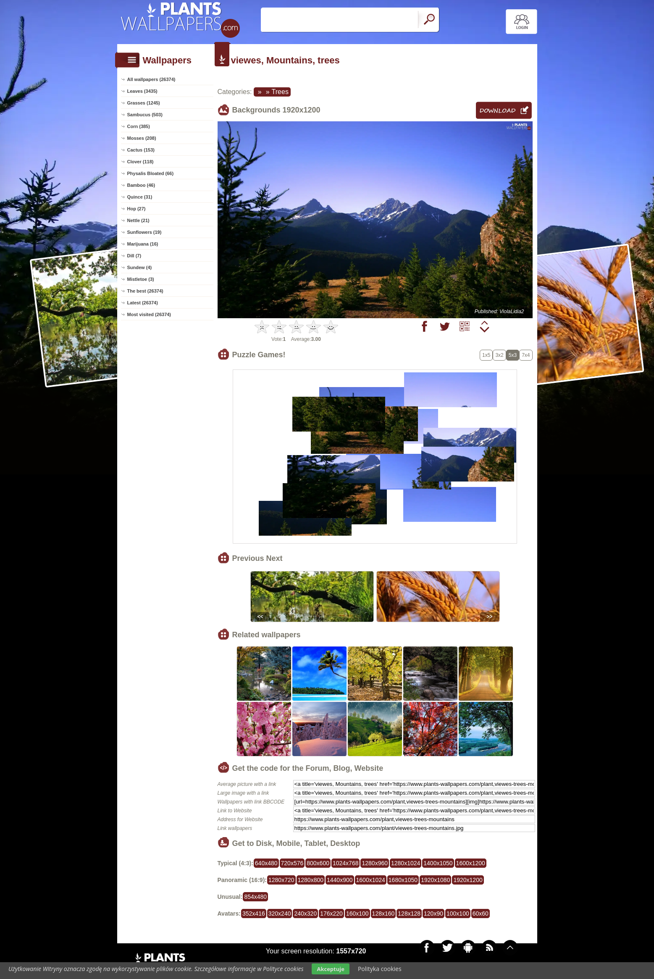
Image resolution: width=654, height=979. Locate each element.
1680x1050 (403, 880)
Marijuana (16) (142, 243)
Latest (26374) (142, 302)
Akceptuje (330, 969)
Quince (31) (139, 196)
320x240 (279, 913)
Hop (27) (136, 208)
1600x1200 (470, 863)
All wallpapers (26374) (151, 79)
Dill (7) (134, 255)
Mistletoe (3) (140, 279)
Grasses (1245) (143, 102)
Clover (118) (140, 161)
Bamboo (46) (141, 185)
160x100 (357, 913)
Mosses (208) (141, 138)
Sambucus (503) (145, 114)
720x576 (292, 863)
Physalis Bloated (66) (150, 173)
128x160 (383, 913)
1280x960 (375, 863)
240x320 (305, 913)
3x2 (499, 355)
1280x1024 (405, 863)
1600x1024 (370, 880)
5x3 (513, 355)
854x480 (255, 896)
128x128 (409, 913)
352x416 (253, 913)
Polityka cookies (380, 969)
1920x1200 (467, 880)
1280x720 (281, 880)
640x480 (266, 863)
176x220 (331, 913)
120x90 (433, 913)
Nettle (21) (138, 220)
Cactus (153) (141, 149)
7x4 (526, 355)
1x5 (486, 355)
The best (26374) (145, 290)
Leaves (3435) (142, 91)
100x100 (458, 913)
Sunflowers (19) (144, 232)
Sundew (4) (139, 267)
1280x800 (311, 880)
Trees (280, 91)
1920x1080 (435, 880)
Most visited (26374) (149, 314)
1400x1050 (437, 863)
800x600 (318, 863)
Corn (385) (138, 126)
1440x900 (340, 880)
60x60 (481, 913)
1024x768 (346, 863)
